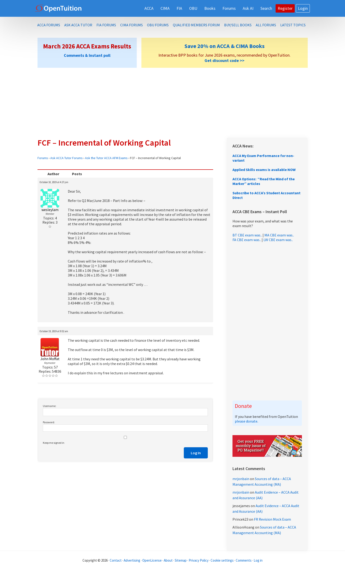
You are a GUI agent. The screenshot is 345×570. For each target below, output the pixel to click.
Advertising (132, 560)
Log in (258, 560)
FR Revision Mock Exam (272, 519)
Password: (49, 422)
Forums (43, 158)
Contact (116, 560)
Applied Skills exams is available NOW (264, 169)
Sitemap (181, 560)
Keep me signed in (53, 442)
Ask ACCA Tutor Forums (66, 158)
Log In (196, 453)
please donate (246, 421)
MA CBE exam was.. (279, 235)
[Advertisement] (173, 102)
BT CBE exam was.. (247, 235)
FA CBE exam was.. (246, 239)
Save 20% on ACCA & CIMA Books (224, 46)
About (168, 560)
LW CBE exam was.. (278, 239)
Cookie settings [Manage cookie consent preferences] (222, 560)
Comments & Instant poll (87, 55)
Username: (49, 406)
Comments (244, 560)
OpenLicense (152, 560)
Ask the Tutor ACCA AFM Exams (106, 158)
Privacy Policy (198, 560)
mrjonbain (240, 478)
